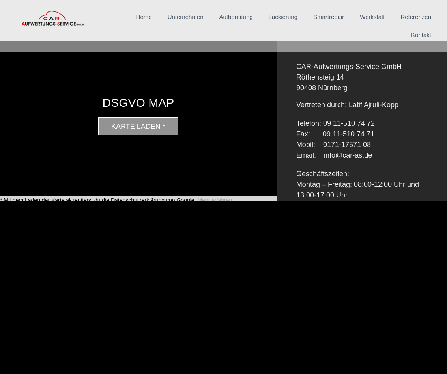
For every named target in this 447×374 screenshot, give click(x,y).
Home (144, 16)
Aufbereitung (236, 16)
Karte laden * (138, 126)
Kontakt (421, 35)
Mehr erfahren (214, 200)
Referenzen (415, 16)
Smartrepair (328, 16)
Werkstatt (372, 16)
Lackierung (283, 16)
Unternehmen (186, 16)
